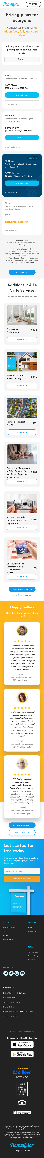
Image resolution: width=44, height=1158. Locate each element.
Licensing (31, 960)
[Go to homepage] (11, 4)
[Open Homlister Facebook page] (5, 974)
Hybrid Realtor (8, 1007)
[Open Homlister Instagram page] (16, 974)
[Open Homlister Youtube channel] (22, 974)
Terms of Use (33, 952)
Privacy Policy (33, 956)
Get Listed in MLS (9, 998)
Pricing (5, 935)
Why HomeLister (9, 927)
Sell (4, 931)
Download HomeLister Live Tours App (22, 1038)
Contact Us (32, 931)
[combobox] (22, 871)
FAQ (30, 927)
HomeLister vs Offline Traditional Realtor (18, 1012)
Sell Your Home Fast (10, 1016)
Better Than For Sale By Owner (14, 993)
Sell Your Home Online (11, 1002)
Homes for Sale (8, 939)
